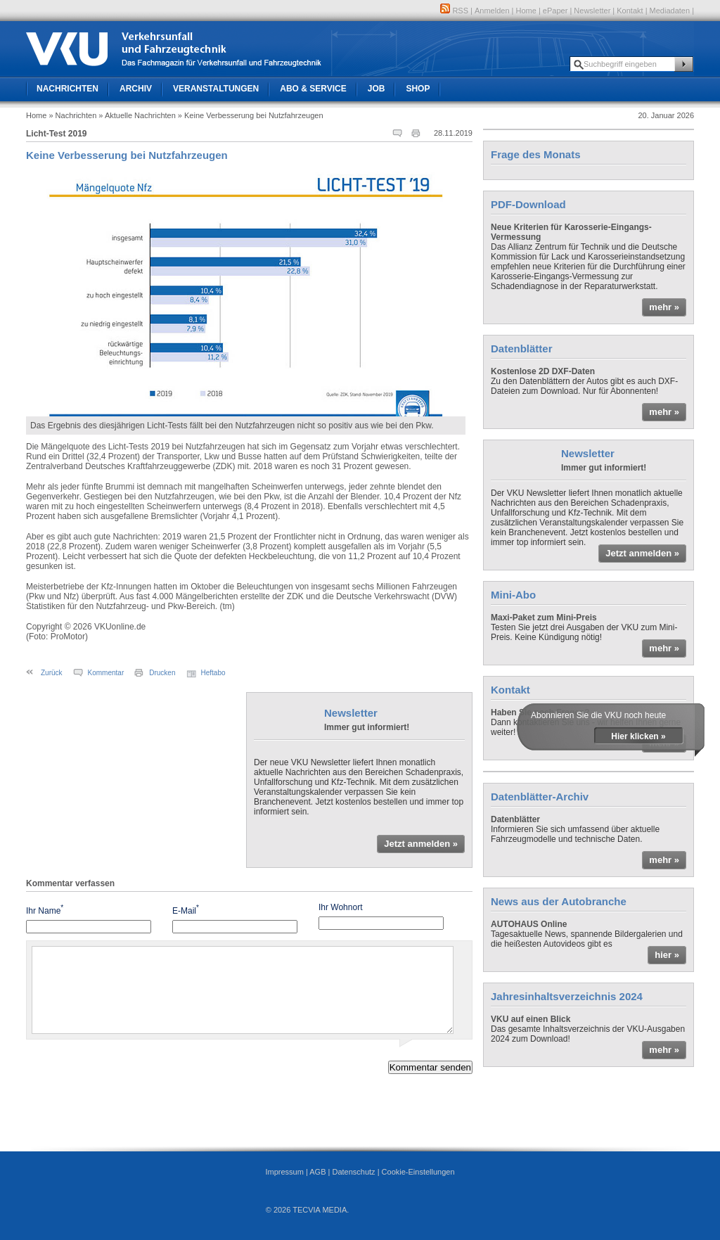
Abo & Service (313, 89)
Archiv (136, 89)
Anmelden (492, 10)
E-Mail (185, 910)
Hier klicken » (638, 736)
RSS (454, 10)
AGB (317, 1172)
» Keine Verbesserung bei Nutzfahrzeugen (250, 115)
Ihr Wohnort (340, 907)
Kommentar (106, 673)
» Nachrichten (72, 115)
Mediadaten (670, 10)
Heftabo (213, 673)
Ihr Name (44, 910)
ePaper (555, 10)
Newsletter (592, 10)
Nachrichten (67, 89)
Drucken (162, 673)
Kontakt (630, 10)
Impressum (284, 1172)
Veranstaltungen (216, 89)
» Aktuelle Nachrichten (136, 115)
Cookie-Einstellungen (418, 1172)
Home (526, 10)
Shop (418, 89)
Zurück (52, 673)
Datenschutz (353, 1172)
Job (376, 89)
